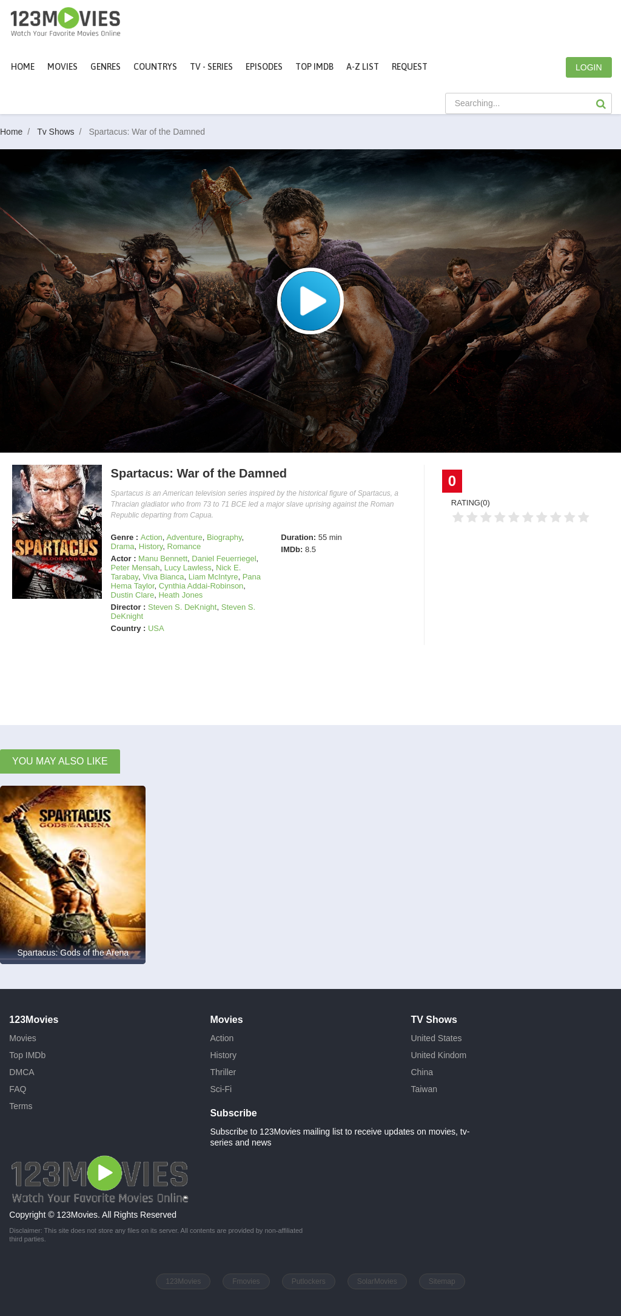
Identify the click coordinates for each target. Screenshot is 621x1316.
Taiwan (424, 1089)
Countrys (155, 67)
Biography (224, 537)
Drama (123, 546)
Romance (184, 546)
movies (62, 67)
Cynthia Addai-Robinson (201, 585)
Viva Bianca (163, 576)
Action (152, 537)
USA (156, 628)
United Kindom (438, 1055)
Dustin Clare (133, 594)
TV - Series (211, 67)
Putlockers (309, 1281)
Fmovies (246, 1281)
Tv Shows (61, 132)
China (422, 1072)
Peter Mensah (135, 567)
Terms (20, 1106)
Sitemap (442, 1281)
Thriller (223, 1072)
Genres (105, 67)
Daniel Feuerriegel (224, 558)
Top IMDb (314, 67)
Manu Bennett (162, 558)
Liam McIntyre (213, 576)
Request (410, 67)
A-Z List (362, 67)
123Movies (183, 1281)
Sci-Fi (221, 1089)
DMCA (21, 1072)
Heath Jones (180, 594)
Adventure (184, 537)
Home (23, 67)
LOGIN (589, 67)
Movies (22, 1038)
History (151, 546)
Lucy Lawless (188, 567)
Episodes (264, 67)
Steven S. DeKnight (182, 607)
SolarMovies (377, 1281)
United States (436, 1038)
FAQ (17, 1089)
